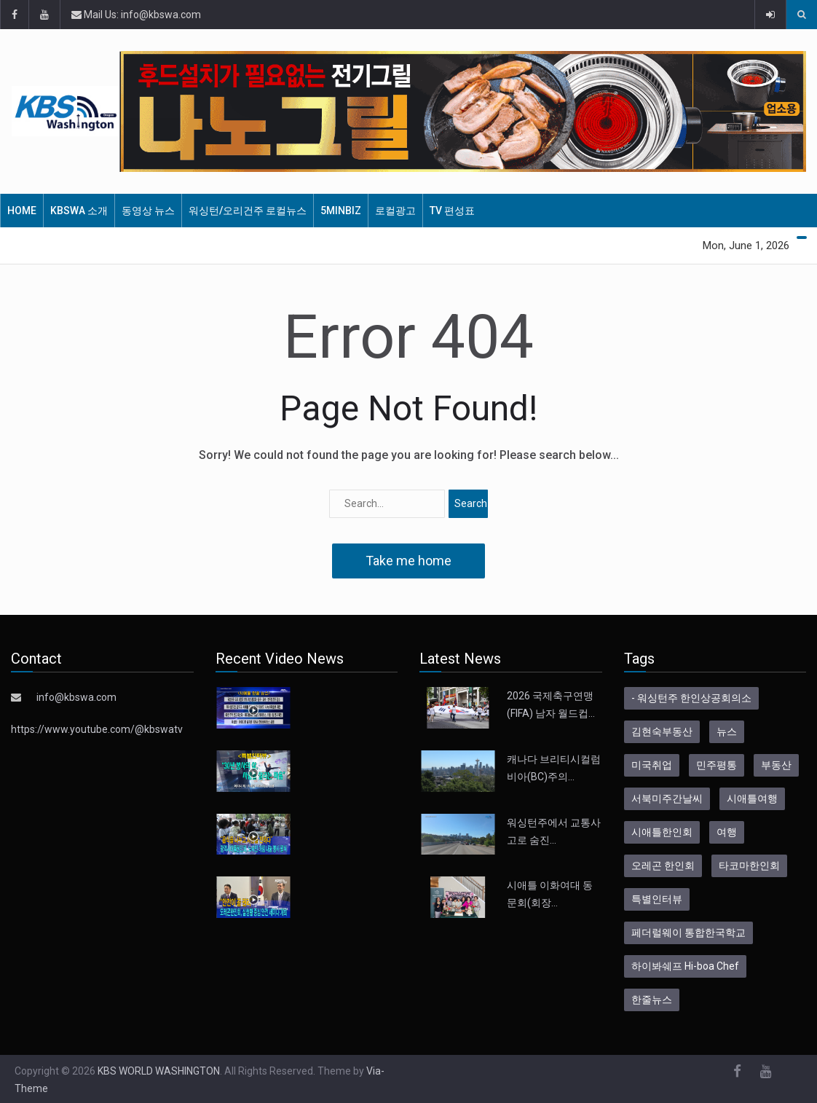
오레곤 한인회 (663, 865)
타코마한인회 (749, 865)
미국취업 (651, 765)
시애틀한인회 (661, 832)
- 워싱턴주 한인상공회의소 (691, 698)
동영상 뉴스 (148, 210)
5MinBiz (340, 210)
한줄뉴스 (651, 999)
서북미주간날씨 (667, 798)
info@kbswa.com (76, 697)
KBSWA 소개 (79, 210)
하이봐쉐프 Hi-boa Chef (685, 966)
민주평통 (716, 765)
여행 (727, 832)
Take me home (408, 560)
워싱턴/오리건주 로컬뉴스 (248, 210)
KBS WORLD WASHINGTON (159, 1071)
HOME (21, 210)
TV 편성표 (452, 210)
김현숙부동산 (661, 731)
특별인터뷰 (656, 899)
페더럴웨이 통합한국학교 (688, 932)
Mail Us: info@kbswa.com (136, 14)
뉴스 (727, 731)
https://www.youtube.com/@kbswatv (97, 729)
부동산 (776, 765)
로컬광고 (395, 210)
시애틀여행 (752, 798)
